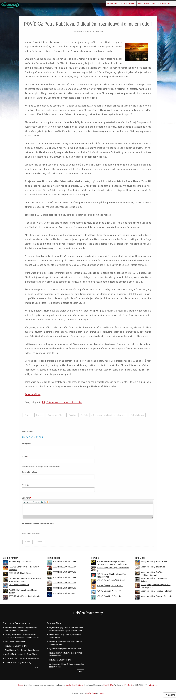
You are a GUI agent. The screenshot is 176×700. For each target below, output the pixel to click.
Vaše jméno (27, 443)
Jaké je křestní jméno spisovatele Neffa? (39, 523)
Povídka (39, 415)
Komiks (116, 4)
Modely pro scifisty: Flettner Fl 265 (154, 561)
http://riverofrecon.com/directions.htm (62, 402)
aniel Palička (109, 685)
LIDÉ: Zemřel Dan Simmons (19, 585)
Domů (5, 13)
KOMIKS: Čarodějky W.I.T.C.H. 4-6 (109, 596)
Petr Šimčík (128, 685)
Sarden (20, 685)
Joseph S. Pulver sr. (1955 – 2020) (18, 662)
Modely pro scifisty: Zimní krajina (153, 567)
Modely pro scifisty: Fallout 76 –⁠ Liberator (156, 591)
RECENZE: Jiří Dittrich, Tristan (20, 573)
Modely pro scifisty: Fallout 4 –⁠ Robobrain (156, 596)
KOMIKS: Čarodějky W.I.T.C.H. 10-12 (110, 585)
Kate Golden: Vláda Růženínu (15, 642)
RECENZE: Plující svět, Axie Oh (20, 561)
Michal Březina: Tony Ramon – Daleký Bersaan (22, 650)
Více (36, 667)
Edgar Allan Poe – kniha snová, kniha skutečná (22, 658)
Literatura (88, 4)
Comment (26, 498)
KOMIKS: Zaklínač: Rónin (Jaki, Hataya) (111, 580)
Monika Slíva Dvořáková (74, 685)
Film (127, 4)
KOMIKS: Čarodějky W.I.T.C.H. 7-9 (109, 591)
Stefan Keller (91, 693)
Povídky (28, 415)
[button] (24, 502)
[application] (88, 509)
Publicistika (140, 4)
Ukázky (169, 4)
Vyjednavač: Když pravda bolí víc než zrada (65, 649)
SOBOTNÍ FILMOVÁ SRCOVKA (64, 593)
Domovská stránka (29, 472)
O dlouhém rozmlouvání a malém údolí (109, 415)
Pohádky (72, 415)
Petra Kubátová (32, 394)
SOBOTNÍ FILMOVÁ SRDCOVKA (64, 561)
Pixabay (101, 693)
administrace (153, 685)
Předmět (25, 485)
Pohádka (84, 415)
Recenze (102, 4)
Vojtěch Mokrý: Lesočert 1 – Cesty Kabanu (21, 654)
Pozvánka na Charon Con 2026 (16, 646)
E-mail (25, 456)
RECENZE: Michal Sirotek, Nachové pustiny (24, 596)
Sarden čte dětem (56, 415)
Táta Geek (156, 4)
